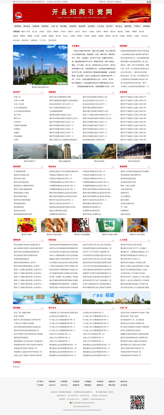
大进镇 (136, 36)
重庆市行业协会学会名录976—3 (61, 200)
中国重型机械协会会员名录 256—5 (62, 182)
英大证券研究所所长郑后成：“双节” (134, 83)
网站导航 (112, 385)
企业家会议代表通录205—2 (93, 313)
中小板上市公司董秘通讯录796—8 (62, 320)
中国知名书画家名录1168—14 (60, 175)
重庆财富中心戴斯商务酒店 (24, 186)
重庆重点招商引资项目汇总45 (60, 115)
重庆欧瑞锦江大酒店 (21, 193)
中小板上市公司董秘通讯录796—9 (96, 316)
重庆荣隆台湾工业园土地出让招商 (133, 345)
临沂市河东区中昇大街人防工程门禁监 (97, 259)
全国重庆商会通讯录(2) (91, 210)
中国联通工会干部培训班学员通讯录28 (63, 313)
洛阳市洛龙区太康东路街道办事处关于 (97, 277)
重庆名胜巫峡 (99, 161)
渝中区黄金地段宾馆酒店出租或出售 (27, 327)
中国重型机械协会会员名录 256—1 (62, 189)
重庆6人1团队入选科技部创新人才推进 (135, 266)
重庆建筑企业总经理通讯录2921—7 (96, 352)
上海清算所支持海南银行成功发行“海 (134, 79)
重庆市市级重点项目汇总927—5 (95, 129)
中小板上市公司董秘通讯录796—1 (96, 330)
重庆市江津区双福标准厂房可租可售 (27, 320)
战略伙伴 (112, 381)
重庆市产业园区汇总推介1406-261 (133, 132)
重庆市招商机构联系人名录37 (25, 262)
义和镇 (72, 36)
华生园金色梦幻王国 (128, 182)
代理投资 (76, 381)
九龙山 (65, 36)
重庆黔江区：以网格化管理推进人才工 (135, 252)
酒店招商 (82, 26)
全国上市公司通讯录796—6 (93, 341)
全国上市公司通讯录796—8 (93, 337)
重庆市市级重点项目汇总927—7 (95, 125)
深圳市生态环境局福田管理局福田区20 (63, 248)
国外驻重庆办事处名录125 (92, 203)
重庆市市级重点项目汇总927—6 (61, 129)
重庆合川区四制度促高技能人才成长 (134, 270)
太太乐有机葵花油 (20, 108)
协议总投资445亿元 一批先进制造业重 (135, 58)
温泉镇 (93, 36)
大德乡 (91, 31)
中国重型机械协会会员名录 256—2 (96, 186)
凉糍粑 (16, 132)
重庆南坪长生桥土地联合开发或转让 (134, 341)
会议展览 (91, 26)
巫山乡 (34, 31)
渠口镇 (58, 36)
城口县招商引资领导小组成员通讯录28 (28, 248)
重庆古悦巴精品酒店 (21, 182)
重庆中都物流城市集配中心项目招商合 (63, 100)
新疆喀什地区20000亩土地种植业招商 (135, 334)
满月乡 (84, 31)
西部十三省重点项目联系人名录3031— (28, 270)
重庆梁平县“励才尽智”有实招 (131, 245)
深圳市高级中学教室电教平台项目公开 (63, 270)
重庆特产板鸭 (27, 234)
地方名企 (118, 26)
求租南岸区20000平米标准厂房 (25, 348)
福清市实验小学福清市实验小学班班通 (63, 287)
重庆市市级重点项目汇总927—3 (95, 132)
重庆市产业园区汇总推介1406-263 (133, 125)
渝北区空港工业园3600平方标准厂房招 (135, 313)
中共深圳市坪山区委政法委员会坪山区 (97, 255)
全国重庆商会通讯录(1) (58, 214)
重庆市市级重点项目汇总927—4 (61, 132)
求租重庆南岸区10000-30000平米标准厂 (29, 345)
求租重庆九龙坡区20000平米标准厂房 (28, 352)
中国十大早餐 (19, 100)
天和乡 (63, 31)
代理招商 (64, 381)
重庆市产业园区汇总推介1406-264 (133, 122)
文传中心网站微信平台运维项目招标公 (97, 284)
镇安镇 (107, 36)
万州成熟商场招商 (56, 111)
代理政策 (100, 381)
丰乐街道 (16, 40)
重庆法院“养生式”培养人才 (130, 259)
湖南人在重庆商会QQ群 (58, 210)
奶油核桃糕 (18, 136)
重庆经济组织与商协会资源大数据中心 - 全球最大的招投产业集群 (40, 2)
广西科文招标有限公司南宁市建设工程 (63, 266)
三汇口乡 (42, 40)
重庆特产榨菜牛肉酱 (109, 234)
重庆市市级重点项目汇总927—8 (61, 125)
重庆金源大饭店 (20, 210)
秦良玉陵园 (125, 200)
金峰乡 (70, 31)
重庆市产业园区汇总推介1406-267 (133, 111)
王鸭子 (16, 140)
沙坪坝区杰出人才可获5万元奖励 (133, 273)
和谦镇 (29, 36)
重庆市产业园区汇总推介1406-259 (133, 140)
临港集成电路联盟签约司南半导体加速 (135, 51)
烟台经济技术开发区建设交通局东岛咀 (97, 262)
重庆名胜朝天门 (30, 161)
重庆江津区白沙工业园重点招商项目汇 (63, 140)
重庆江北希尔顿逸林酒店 (23, 189)
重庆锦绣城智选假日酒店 (23, 214)
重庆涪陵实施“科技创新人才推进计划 (134, 284)
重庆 (23, 31)
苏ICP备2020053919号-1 (82, 406)
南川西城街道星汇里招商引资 (94, 140)
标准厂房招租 (19, 316)
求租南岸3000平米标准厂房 (131, 352)
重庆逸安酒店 (19, 207)
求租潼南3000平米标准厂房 (131, 355)
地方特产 (109, 26)
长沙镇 (36, 36)
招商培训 (52, 381)
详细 (113, 46)
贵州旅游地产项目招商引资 (131, 175)
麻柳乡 (56, 31)
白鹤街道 (34, 40)
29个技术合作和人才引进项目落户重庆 (135, 287)
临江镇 (141, 31)
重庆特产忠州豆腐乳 (137, 234)
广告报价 (40, 385)
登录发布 (110, 2)
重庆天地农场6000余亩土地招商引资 (134, 337)
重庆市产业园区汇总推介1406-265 (133, 118)
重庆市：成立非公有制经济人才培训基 (135, 280)
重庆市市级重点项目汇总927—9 (95, 122)
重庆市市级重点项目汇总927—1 (95, 136)
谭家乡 (105, 31)
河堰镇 (134, 31)
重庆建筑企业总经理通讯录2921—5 (96, 355)
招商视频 (146, 26)
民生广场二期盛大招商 (22, 313)
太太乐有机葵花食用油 (22, 111)
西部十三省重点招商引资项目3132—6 (97, 115)
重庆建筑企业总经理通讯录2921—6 (62, 355)
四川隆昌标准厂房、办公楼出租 (132, 320)
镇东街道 (25, 40)
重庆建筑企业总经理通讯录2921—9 (96, 348)
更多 (148, 46)
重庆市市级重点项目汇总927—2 (61, 136)
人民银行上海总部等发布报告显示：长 (135, 86)
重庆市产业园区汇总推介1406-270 (133, 100)
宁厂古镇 (124, 207)
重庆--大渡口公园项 (128, 186)
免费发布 (76, 385)
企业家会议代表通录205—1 (59, 316)
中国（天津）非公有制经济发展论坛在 (135, 69)
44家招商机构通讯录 (21, 259)
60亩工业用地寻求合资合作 (131, 330)
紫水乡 (112, 31)
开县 (28, 31)
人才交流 (100, 26)
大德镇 (127, 31)
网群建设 (88, 385)
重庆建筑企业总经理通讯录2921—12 (63, 345)
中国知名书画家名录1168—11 (94, 178)
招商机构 (36, 26)
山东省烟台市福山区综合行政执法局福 (63, 262)
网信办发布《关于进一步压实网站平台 (135, 76)
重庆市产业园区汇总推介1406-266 (133, 115)
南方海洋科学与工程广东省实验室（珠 (97, 280)
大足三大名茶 (19, 104)
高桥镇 (100, 36)
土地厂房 (54, 26)
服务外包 (124, 381)
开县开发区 (52, 40)
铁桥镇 (129, 36)
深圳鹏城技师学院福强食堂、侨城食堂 (63, 284)
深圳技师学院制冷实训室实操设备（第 (97, 248)
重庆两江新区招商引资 (40, 87)
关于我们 (40, 381)
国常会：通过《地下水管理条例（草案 (135, 65)
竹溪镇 (122, 36)
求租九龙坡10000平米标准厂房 (132, 348)
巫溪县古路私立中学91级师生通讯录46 (63, 171)
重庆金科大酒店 (20, 178)
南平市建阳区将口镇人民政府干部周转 (97, 287)
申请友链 (16, 367)
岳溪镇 (43, 36)
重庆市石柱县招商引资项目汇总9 (95, 97)
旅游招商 (72, 26)
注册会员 (102, 2)
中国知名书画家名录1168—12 (60, 178)
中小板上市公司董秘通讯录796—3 (96, 327)
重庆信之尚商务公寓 (21, 175)
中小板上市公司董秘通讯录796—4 (62, 327)
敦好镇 (120, 31)
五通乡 (48, 31)
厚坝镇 (79, 36)
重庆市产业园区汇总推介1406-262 (133, 129)
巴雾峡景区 (125, 210)
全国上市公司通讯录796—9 (59, 337)
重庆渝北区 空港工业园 (130, 316)
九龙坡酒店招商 (20, 171)
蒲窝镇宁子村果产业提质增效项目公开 (97, 273)
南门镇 (115, 36)
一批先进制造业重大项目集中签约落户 (135, 54)
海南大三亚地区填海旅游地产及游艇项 (135, 171)
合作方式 (64, 385)
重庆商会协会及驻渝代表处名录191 (62, 207)
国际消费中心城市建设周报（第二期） (135, 61)
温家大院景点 (126, 214)
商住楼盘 (63, 26)
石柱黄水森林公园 (127, 203)
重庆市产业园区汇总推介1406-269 (133, 104)
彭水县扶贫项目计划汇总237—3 (95, 100)
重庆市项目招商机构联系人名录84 (26, 266)
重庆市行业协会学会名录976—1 (61, 203)
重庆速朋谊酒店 (20, 203)
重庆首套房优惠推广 (21, 337)
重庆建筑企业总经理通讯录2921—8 (62, 352)
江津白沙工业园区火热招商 (24, 323)
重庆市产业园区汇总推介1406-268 (133, 108)
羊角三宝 (17, 97)
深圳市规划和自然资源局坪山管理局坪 (97, 270)
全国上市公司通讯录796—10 (93, 334)
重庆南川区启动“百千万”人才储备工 (134, 248)
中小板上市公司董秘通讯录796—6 (62, 323)
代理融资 (88, 381)
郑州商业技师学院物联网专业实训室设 (63, 245)
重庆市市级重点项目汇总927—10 (61, 122)
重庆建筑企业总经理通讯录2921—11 (96, 345)
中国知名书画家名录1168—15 (94, 171)
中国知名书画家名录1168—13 (94, 175)
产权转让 (137, 26)
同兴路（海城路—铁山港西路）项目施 (63, 277)
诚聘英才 (100, 385)
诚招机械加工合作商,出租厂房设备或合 (28, 341)
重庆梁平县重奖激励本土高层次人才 (134, 255)
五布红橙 (17, 122)
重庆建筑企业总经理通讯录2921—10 (63, 348)
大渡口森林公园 (126, 189)
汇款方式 (52, 385)
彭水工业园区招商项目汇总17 (60, 108)
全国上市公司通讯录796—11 (60, 334)
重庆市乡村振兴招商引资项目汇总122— (64, 118)
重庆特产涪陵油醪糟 (82, 234)
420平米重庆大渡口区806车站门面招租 (28, 334)
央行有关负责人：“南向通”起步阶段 (134, 72)
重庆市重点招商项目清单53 (93, 108)
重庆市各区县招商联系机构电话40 (26, 252)
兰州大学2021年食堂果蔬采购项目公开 (97, 266)
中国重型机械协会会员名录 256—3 (62, 186)
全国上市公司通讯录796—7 (59, 341)
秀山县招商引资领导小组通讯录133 (27, 245)
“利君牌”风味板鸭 (20, 125)
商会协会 (26, 26)
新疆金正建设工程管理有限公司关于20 (63, 259)
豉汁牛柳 (17, 115)
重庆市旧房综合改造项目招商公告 (26, 330)
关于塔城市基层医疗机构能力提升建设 (63, 273)
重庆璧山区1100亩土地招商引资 (132, 323)
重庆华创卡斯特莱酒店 (22, 200)
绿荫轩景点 (125, 193)
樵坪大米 (17, 118)
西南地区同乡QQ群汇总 (92, 207)
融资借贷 (128, 26)
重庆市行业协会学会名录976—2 (95, 200)
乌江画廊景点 (126, 196)
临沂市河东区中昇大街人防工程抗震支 (97, 245)
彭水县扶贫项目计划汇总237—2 (61, 104)
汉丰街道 (144, 36)
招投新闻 (17, 26)
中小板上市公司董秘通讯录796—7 (96, 320)
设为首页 (124, 385)
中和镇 (86, 36)
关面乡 (41, 31)
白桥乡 (98, 31)
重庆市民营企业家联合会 (92, 214)
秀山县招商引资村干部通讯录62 (26, 255)
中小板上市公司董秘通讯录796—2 (62, 330)
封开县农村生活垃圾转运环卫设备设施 (63, 252)
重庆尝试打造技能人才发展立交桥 (133, 262)
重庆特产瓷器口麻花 (54, 234)
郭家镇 (51, 36)
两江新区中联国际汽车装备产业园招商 (135, 327)
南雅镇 (22, 36)
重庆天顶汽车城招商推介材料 (60, 97)
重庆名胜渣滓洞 (134, 161)
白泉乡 (77, 31)
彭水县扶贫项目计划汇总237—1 (95, 104)
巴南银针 (17, 129)
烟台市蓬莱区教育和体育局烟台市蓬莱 (63, 280)
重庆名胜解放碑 (64, 161)
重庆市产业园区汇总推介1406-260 (133, 136)
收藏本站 (118, 2)
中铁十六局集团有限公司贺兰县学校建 (63, 255)
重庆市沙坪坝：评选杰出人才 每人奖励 (135, 277)
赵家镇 (15, 36)
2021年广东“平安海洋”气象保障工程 (96, 252)
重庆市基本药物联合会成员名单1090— (97, 189)
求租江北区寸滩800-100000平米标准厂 (28, 355)
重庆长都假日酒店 (20, 196)
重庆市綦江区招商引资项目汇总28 (95, 111)
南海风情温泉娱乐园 (128, 178)
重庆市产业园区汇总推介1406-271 (133, 97)
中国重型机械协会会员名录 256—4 (96, 182)
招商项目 (45, 26)
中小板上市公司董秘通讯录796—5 (96, 323)
